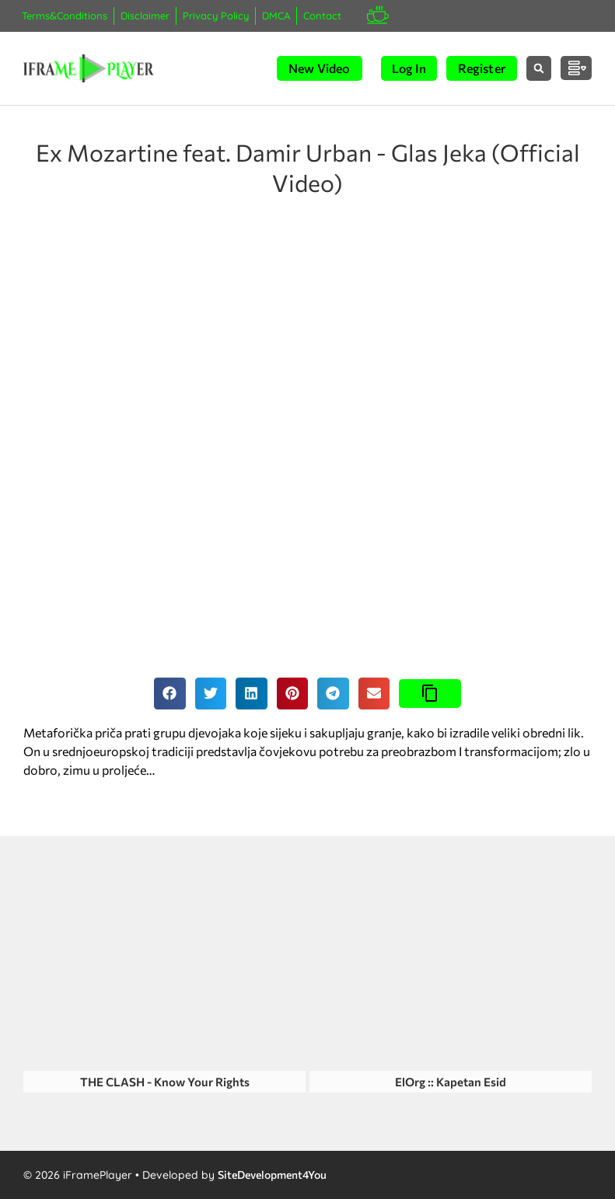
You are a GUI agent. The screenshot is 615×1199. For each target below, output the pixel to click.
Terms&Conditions (64, 15)
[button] (538, 68)
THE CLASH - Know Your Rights (165, 1082)
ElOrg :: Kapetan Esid (450, 1082)
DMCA (276, 15)
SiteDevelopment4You (272, 1174)
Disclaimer (145, 15)
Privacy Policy (216, 15)
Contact (322, 15)
